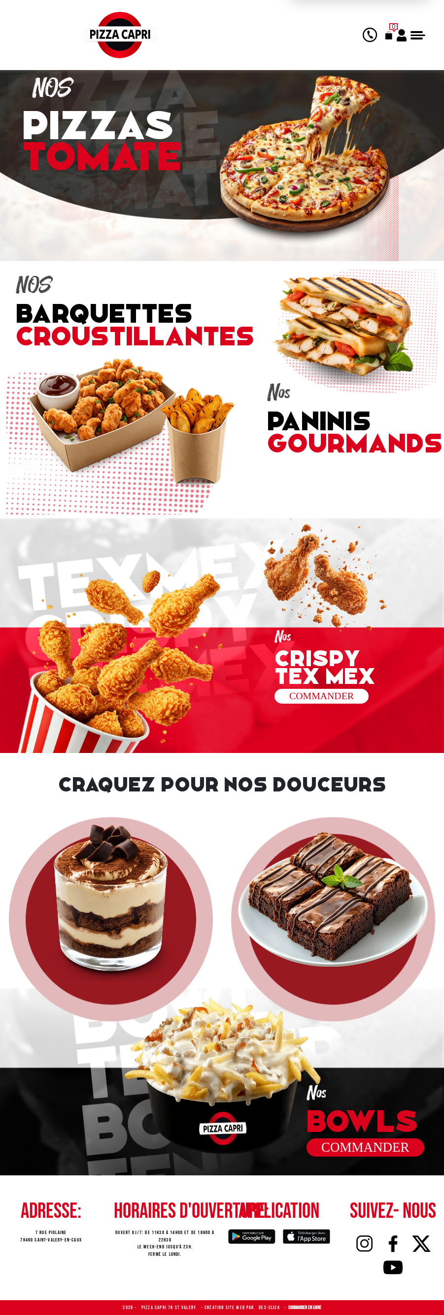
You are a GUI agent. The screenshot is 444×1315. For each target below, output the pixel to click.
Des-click (270, 1308)
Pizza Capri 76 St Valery (169, 1308)
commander (365, 1147)
